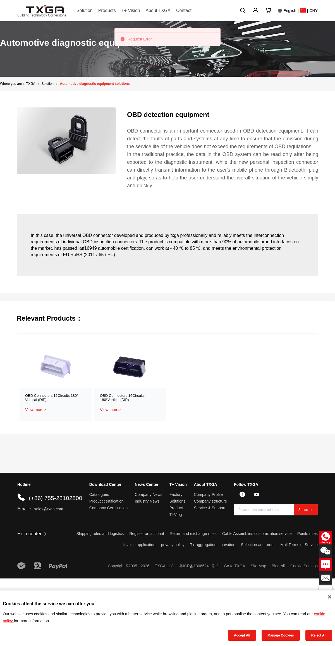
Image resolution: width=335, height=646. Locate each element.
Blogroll (278, 566)
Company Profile (208, 494)
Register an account (146, 533)
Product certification (106, 501)
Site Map (258, 566)
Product (176, 508)
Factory (176, 494)
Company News (148, 494)
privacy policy (173, 544)
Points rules (307, 533)
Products (107, 10)
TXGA (30, 84)
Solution (84, 10)
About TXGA (158, 10)
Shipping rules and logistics (100, 533)
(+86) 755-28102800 (55, 498)
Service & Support (209, 508)
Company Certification (108, 508)
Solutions (177, 501)
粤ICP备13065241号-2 (198, 566)
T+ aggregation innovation (212, 544)
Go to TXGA (234, 566)
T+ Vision (130, 10)
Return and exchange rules (193, 533)
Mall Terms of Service (299, 544)
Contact (184, 10)
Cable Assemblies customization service (257, 533)
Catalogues (99, 494)
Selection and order (258, 544)
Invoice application (139, 544)
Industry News (147, 501)
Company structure (210, 501)
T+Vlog (175, 514)
